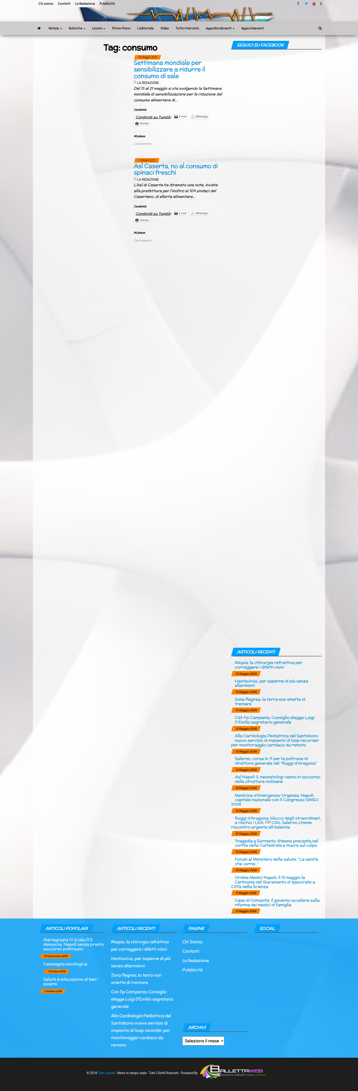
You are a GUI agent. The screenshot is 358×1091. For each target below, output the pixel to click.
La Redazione (85, 4)
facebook (299, 3)
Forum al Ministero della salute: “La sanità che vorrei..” (276, 861)
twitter (306, 3)
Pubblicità (107, 4)
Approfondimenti (220, 28)
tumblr (321, 3)
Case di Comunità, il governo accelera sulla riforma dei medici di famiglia (277, 902)
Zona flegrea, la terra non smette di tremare (270, 701)
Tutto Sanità (106, 1073)
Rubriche (77, 28)
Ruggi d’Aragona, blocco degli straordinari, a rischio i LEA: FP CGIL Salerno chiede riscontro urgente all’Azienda (276, 822)
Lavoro (98, 28)
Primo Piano (121, 28)
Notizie (55, 28)
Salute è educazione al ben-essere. (70, 981)
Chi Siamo (192, 942)
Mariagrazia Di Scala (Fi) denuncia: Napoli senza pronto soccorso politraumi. (73, 944)
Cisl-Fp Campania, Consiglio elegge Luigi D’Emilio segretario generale (274, 720)
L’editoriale (145, 28)
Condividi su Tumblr (153, 116)
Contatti (64, 4)
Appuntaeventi (252, 28)
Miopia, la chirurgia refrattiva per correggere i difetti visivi (268, 665)
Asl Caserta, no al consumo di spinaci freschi (176, 169)
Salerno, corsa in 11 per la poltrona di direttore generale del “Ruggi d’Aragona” (276, 761)
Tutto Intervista (187, 28)
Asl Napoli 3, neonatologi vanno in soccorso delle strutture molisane (277, 779)
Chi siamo (46, 4)
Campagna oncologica (65, 964)
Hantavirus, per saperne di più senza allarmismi (271, 683)
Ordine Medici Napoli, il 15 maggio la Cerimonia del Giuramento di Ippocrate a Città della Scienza (273, 881)
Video (165, 28)
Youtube (314, 3)
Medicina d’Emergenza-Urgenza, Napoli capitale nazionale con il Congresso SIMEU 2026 (274, 799)
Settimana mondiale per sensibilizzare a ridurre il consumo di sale (169, 69)
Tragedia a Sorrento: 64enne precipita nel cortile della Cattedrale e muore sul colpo (276, 843)
